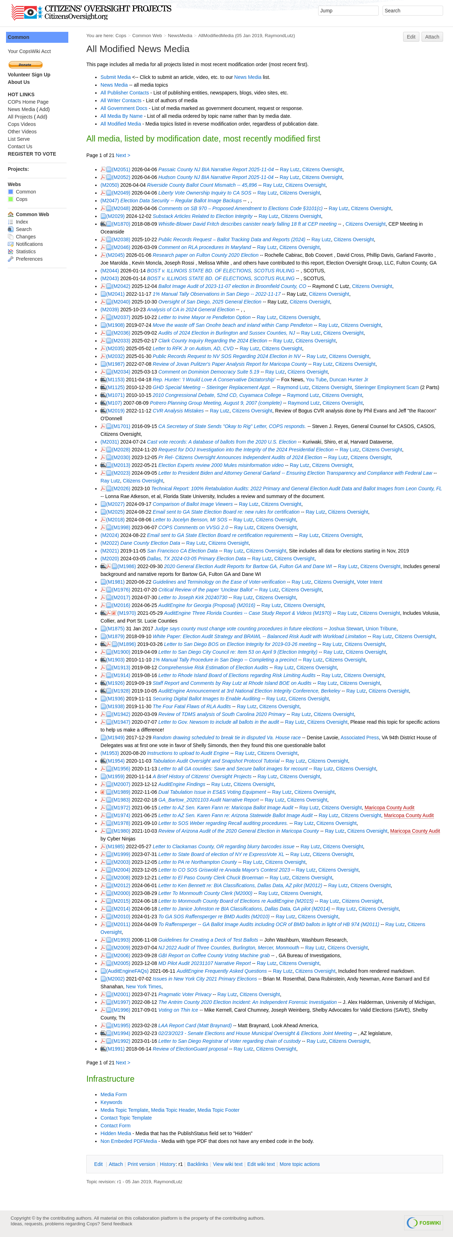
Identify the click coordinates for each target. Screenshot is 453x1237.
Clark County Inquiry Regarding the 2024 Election (215, 340)
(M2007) (124, 784)
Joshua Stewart (349, 628)
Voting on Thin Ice (181, 1010)
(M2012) (124, 885)
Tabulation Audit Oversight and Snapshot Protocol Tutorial (219, 761)
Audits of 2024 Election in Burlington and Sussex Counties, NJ (229, 333)
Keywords (114, 1102)
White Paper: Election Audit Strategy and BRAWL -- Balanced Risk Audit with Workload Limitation (262, 636)
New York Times (146, 986)
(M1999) (124, 854)
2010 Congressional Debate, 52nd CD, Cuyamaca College (220, 395)
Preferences (28, 259)
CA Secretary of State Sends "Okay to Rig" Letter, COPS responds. (235, 426)
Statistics (25, 251)
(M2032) (118, 356)
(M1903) (118, 660)
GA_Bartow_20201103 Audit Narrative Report (211, 800)
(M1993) (124, 940)
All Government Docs (126, 108)
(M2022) (112, 543)
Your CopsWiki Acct (32, 51)
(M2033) (124, 340)
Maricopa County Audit (392, 807)
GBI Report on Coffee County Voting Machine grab (217, 955)
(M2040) (124, 302)
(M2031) (112, 442)
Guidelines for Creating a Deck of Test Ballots (211, 940)
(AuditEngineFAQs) (130, 971)
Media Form (116, 1094)
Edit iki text (264, 1164)
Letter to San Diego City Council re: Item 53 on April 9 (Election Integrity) (240, 652)
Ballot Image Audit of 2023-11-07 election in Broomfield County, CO (235, 286)
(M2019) (118, 411)
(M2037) (124, 317)
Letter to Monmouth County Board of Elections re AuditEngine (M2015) (238, 901)
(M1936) (118, 698)
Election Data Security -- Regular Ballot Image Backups (184, 200)
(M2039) (112, 309)
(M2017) (124, 597)
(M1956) (124, 768)
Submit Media (118, 77)
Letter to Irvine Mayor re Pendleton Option (207, 317)
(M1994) (124, 1033)
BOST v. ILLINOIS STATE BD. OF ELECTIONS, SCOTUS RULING (224, 270)
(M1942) (124, 714)
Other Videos (25, 131)
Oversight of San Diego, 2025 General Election (212, 302)
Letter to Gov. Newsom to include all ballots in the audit (221, 722)
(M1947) (124, 722)
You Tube (319, 379)
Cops (123, 35)
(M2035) (118, 348)
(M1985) (118, 846)
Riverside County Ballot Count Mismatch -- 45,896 (205, 185)
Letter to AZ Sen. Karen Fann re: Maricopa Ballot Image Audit (228, 807)
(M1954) (118, 761)
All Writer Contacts (123, 100)
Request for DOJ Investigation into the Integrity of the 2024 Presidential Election (249, 449)
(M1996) (124, 1010)
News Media (250, 77)
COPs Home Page (31, 102)
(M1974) (124, 815)
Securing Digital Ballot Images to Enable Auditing (209, 698)
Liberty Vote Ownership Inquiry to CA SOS (207, 193)
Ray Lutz (292, 169)
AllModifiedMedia (218, 35)
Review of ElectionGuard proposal (193, 1049)
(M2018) (118, 519)
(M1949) (118, 737)
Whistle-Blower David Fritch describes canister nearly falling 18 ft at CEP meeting (250, 224)
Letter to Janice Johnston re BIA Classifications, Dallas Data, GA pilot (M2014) (247, 909)
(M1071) (118, 395)
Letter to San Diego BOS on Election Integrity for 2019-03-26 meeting (243, 644)
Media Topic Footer (221, 1110)
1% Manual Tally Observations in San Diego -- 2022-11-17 (219, 294)
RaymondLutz (282, 35)
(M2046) (124, 247)
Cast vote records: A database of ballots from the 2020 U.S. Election (224, 442)
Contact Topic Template (129, 1118)
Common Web (150, 35)
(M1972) (124, 807)
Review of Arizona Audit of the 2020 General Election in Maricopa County (241, 831)
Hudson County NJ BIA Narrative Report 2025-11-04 (219, 177)
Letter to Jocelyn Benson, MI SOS (194, 519)
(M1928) (124, 691)
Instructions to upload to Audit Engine (191, 753)
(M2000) (124, 893)
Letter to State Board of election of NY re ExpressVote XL (224, 854)
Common (21, 37)
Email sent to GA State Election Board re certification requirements (223, 535)
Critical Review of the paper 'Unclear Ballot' (208, 590)
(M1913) (124, 667)
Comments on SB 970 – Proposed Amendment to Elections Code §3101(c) (243, 208)
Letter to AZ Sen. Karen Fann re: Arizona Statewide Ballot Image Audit (238, 815)
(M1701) (124, 426)
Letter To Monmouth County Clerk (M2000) (208, 893)
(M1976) (124, 590)
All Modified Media (123, 124)
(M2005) (124, 963)
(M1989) (124, 792)
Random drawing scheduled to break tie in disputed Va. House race (230, 737)
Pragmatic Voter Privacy (187, 994)
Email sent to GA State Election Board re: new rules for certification (229, 512)
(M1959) (118, 776)
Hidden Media (118, 1133)
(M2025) (118, 512)
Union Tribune (383, 628)
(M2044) (112, 270)
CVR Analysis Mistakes (181, 411)
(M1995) (124, 1025)
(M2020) (112, 558)
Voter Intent (372, 582)
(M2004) (124, 870)
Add (46, 109)
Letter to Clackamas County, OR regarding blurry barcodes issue (226, 846)
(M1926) (118, 683)
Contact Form (118, 1125)
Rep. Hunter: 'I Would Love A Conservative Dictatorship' (217, 379)
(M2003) (124, 862)
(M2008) (124, 877)
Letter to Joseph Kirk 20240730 (195, 597)
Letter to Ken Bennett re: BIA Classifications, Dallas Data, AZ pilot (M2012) (243, 885)
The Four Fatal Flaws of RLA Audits (195, 706)
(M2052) (124, 177)
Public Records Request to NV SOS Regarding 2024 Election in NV (230, 356)
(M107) (117, 403)
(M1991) (118, 1049)
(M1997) (124, 1002)
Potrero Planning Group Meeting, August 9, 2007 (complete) (219, 403)
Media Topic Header (175, 1110)
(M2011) (124, 924)
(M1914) (124, 675)
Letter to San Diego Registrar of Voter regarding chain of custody (232, 1041)
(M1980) (124, 831)
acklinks (200, 1164)
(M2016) (124, 605)
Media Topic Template (127, 1110)
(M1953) (112, 753)
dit (102, 1164)
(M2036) (124, 333)
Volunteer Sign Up (32, 74)
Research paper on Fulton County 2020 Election (209, 255)
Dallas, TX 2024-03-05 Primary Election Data (199, 558)
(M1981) (118, 582)
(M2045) (118, 255)
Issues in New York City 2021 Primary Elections (208, 979)
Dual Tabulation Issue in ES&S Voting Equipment (215, 792)
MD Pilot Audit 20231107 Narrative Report (207, 963)
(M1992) (124, 1041)
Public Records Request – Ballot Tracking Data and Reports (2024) (234, 239)
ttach (118, 1164)
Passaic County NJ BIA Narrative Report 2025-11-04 (219, 169)
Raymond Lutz (296, 387)
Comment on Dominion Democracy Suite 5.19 (211, 372)
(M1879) (118, 636)
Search (22, 229)
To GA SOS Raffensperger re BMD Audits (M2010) (217, 916)
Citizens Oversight (325, 169)
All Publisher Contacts (127, 93)
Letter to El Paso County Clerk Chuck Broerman (213, 877)
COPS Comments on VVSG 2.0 (196, 527)
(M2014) (124, 909)
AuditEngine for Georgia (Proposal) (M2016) (209, 605)
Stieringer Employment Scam (389, 387)
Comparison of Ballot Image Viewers (196, 504)
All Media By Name (124, 116)
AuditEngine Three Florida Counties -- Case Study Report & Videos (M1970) (250, 613)
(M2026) (124, 488)
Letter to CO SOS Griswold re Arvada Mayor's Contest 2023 (227, 870)
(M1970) (129, 613)
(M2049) (124, 193)
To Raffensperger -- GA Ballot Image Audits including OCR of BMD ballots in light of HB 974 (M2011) (271, 924)
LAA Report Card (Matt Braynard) (198, 1025)
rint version (144, 1164)
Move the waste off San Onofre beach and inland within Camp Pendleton (235, 325)
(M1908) (118, 325)
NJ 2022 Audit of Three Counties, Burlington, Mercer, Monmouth (231, 947)
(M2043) (112, 278)
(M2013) (124, 465)
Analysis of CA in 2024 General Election (194, 309)
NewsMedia (183, 35)
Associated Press (363, 737)
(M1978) (124, 823)
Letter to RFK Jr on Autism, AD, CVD (196, 348)
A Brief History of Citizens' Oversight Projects (205, 776)
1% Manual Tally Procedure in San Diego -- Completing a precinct (228, 660)
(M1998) (124, 527)
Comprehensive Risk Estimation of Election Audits (216, 667)
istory (170, 1164)
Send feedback (116, 1223)
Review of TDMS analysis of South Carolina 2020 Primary (224, 714)
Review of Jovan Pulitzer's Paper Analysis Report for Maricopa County (233, 364)
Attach (432, 37)
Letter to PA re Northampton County (201, 862)
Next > (126, 155)
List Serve (22, 139)
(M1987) (118, 364)
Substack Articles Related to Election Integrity (206, 216)
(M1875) (118, 628)
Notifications (28, 244)
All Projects (23, 117)
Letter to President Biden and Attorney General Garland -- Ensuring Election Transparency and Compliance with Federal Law (298, 473)
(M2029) (118, 216)
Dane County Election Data (153, 543)
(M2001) (124, 994)
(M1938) (118, 706)
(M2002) (118, 979)
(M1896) (129, 644)
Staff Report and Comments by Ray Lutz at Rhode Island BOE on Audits (235, 683)
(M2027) (118, 504)
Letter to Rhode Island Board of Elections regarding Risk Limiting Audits (240, 675)
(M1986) (129, 566)
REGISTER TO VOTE (35, 154)
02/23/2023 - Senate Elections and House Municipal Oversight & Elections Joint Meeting (258, 1033)
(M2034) (124, 372)
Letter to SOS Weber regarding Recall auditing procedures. (226, 823)
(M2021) (112, 551)
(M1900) (124, 652)
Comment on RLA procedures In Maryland (207, 247)
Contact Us (23, 146)
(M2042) (124, 286)
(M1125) (118, 387)
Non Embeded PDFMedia (131, 1141)
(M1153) (118, 379)
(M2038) (124, 239)
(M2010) (124, 916)
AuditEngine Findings (184, 784)
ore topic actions (302, 1164)
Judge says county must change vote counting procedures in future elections (241, 628)
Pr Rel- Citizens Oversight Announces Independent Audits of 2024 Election (243, 457)
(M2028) (124, 449)
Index (21, 222)
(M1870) (124, 224)
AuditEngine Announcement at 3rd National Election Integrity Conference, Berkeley (252, 691)
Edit (411, 37)
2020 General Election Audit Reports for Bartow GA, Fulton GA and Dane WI (251, 566)
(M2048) (124, 208)
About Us (22, 82)
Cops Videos (25, 124)
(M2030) (124, 457)
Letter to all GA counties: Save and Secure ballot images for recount (235, 768)
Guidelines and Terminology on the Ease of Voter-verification (222, 582)
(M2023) (124, 473)
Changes (25, 236)
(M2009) (124, 947)
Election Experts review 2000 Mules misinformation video (224, 465)
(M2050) (112, 185)
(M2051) (124, 169)
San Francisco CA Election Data (185, 551)
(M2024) (112, 535)
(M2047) (112, 200)
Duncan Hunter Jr (351, 379)
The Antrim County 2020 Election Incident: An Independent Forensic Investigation (250, 1002)
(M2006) (124, 955)
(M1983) (124, 800)
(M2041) (118, 294)
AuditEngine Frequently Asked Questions (224, 971)
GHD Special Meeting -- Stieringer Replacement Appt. (215, 387)
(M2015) (124, 901)
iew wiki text (231, 1164)
